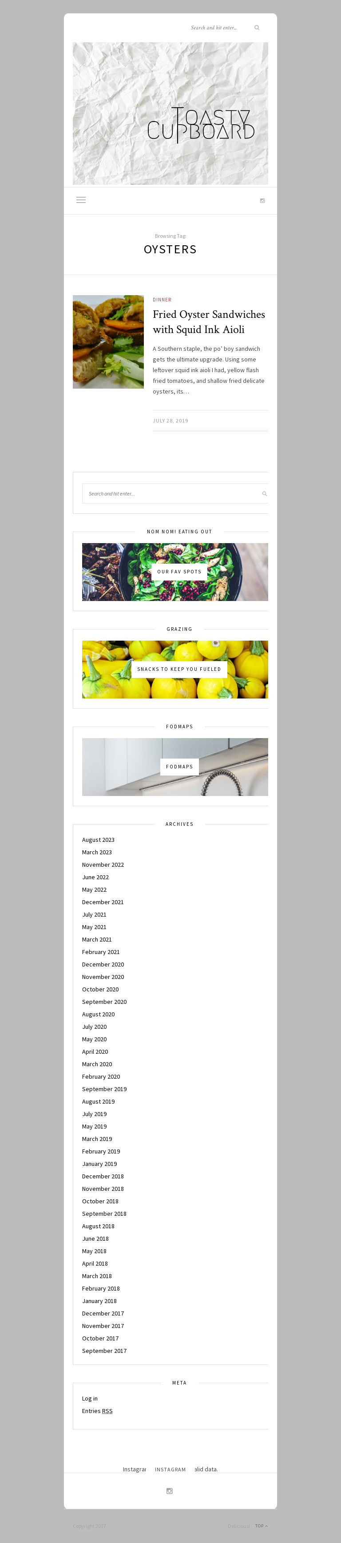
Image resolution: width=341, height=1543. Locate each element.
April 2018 (95, 1263)
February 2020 (101, 1076)
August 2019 (98, 1101)
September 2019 (104, 1089)
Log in (90, 1398)
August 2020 (98, 1014)
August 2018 (98, 1226)
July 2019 (94, 1114)
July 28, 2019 (170, 420)
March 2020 (97, 1064)
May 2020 (94, 1039)
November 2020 (103, 977)
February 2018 (101, 1288)
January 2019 (99, 1164)
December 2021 (103, 902)
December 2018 (103, 1176)
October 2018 (100, 1201)
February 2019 (101, 1151)
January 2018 (99, 1301)
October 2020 (100, 989)
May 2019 (94, 1126)
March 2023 (97, 852)
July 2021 (94, 914)
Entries (97, 1411)
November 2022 (103, 865)
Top (261, 1526)
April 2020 (95, 1052)
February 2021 (101, 952)
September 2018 (104, 1214)
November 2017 (103, 1326)
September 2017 (104, 1351)
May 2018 (94, 1251)
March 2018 (97, 1276)
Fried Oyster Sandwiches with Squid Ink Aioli (209, 322)
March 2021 (97, 939)
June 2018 (95, 1238)
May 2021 (94, 927)
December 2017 (103, 1313)
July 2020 (94, 1027)
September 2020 (104, 1002)
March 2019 (97, 1139)
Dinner (162, 299)
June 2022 (95, 877)
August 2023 (98, 840)
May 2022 (94, 889)
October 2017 (100, 1338)
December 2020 (103, 964)
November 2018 (103, 1189)
